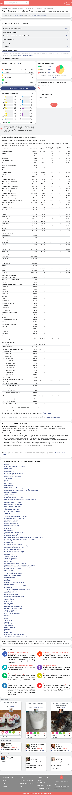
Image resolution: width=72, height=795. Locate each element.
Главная (4, 8)
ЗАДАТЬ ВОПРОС (41, 785)
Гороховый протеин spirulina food (15, 466)
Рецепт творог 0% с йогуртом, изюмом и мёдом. (19, 565)
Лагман (6, 480)
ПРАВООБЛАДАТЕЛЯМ (42, 777)
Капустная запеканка (10, 501)
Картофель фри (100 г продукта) (14, 582)
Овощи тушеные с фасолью (13, 606)
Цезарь (6, 619)
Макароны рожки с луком (12, 568)
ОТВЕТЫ (22, 786)
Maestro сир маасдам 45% (12, 613)
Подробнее (47, 413)
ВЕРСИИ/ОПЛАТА (41, 782)
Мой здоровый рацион (38, 15)
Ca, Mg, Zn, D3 (8, 612)
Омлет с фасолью (9, 627)
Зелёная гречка (9, 584)
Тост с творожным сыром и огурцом (15, 516)
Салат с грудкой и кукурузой (13, 504)
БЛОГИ (4, 783)
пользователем (17, 15)
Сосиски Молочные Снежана (13, 544)
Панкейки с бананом (10, 475)
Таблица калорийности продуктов (15, 8)
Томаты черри (8, 478)
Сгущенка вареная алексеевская (14, 634)
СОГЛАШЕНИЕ (40, 788)
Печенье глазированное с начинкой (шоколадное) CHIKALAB (23, 546)
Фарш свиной (8, 587)
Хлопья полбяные (10, 625)
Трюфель (7, 513)
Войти (68, 3)
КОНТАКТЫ (48, 785)
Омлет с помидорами (11, 610)
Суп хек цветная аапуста (12, 508)
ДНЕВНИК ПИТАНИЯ (8, 777)
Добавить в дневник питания (18, 88)
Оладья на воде (9, 579)
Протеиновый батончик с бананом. (15, 563)
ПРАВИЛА (46, 788)
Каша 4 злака (8, 554)
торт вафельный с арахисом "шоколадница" (18, 489)
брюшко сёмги (9, 494)
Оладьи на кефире (48, 8)
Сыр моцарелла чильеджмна (13, 532)
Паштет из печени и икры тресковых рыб (17, 482)
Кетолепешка (8, 603)
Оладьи (6, 622)
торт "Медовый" (9, 483)
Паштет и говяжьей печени (12, 575)
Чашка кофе (8, 632)
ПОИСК (22, 777)
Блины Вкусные (9, 471)
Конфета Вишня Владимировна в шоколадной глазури (21, 490)
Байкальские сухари (10, 487)
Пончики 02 (8, 561)
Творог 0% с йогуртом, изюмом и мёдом (17, 589)
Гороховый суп (9, 572)
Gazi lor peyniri (8, 530)
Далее (54, 105)
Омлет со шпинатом (10, 558)
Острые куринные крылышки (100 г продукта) (18, 586)
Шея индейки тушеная (11, 525)
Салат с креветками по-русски (13, 470)
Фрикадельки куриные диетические (15, 636)
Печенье (7, 629)
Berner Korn (8, 468)
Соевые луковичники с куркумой (14, 598)
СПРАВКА (39, 780)
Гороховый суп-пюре (11, 520)
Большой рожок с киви (11, 522)
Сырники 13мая (9, 560)
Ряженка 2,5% (8, 485)
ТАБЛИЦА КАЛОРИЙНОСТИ (26, 780)
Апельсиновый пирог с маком (13, 473)
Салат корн (7, 580)
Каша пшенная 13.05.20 (11, 527)
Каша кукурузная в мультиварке (14, 518)
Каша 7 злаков (8, 542)
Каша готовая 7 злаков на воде (14, 548)
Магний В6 (7, 528)
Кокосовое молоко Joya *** (12, 549)
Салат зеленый (9, 515)
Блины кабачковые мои (11, 523)
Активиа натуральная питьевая (14, 551)
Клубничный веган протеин (13, 534)
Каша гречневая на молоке (12, 503)
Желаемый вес (42, 97)
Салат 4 (6, 464)
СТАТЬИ (5, 786)
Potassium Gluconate (10, 624)
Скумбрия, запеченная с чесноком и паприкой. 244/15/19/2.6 (23, 537)
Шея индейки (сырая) (11, 492)
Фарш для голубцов (10, 591)
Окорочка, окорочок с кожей (13, 553)
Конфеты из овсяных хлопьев (13, 631)
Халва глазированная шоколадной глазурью (18, 567)
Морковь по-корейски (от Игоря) (14, 497)
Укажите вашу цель (43, 86)
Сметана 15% (8, 541)
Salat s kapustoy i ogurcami (12, 506)
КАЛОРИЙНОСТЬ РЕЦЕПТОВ (26, 783)
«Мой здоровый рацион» (53, 417)
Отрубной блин (9, 593)
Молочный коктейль (10, 535)
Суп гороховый (9, 496)
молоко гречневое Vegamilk (13, 608)
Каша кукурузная (9, 577)
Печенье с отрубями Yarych (12, 477)
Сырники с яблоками (11, 594)
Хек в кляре (8, 617)
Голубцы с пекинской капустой (14, 596)
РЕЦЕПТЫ (5, 780)
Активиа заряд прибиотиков (13, 573)
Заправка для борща (10, 556)
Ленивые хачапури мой (11, 509)
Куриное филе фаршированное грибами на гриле (20, 499)
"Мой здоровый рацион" (25, 55)
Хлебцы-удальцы (9, 599)
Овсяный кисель (9, 605)
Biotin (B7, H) (8, 601)
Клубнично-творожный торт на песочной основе (19, 539)
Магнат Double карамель (12, 511)
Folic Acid (7, 615)
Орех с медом (8, 570)
